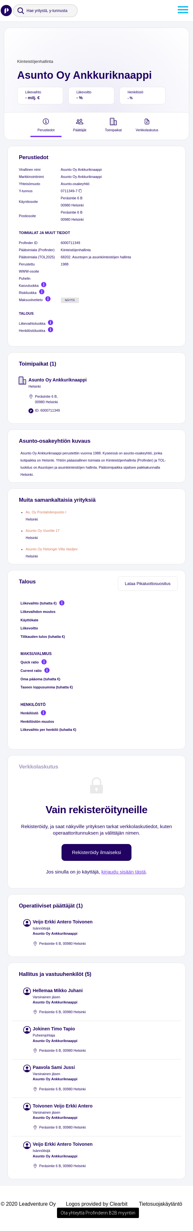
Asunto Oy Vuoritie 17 (42, 531)
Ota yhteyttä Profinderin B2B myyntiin (98, 1212)
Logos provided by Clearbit (96, 1204)
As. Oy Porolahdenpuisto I (46, 512)
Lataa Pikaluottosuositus (148, 583)
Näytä (70, 300)
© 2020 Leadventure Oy (28, 1204)
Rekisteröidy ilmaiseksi (96, 852)
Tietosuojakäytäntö (160, 1204)
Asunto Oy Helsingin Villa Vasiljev (51, 549)
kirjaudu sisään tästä (123, 871)
